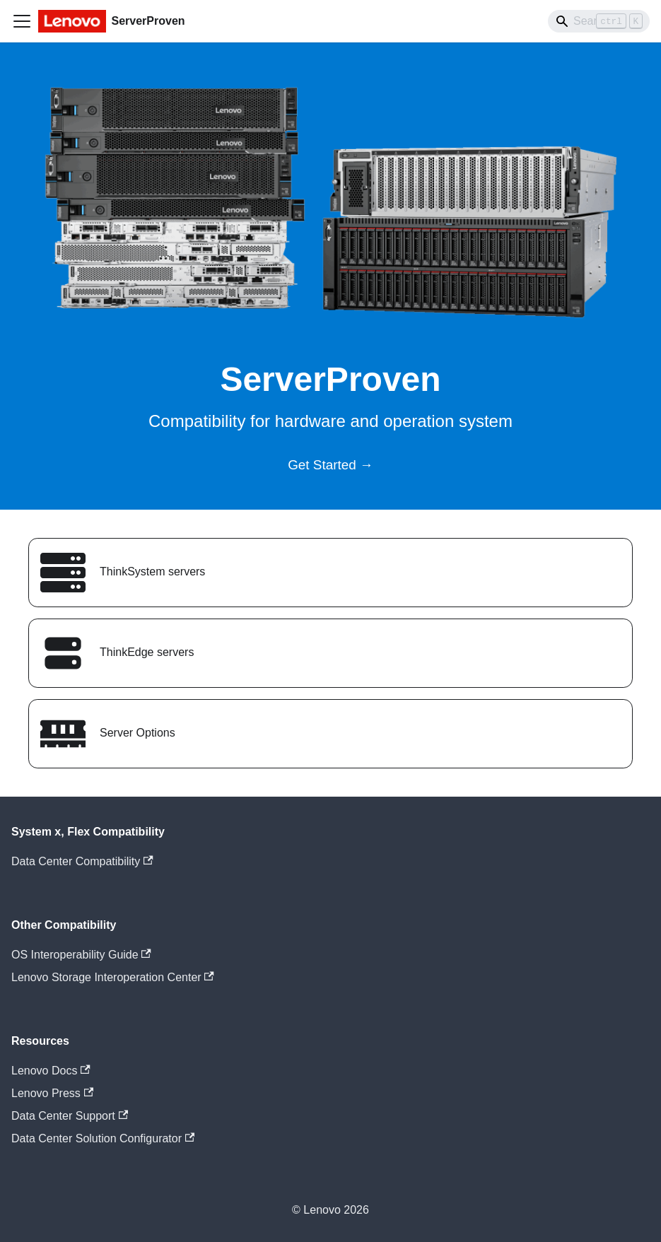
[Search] (599, 21)
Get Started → (330, 464)
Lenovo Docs (50, 1071)
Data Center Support (69, 1116)
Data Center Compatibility (82, 861)
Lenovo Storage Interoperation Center (112, 977)
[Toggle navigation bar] (22, 21)
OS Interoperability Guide (81, 955)
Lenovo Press (52, 1093)
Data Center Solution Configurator (102, 1138)
